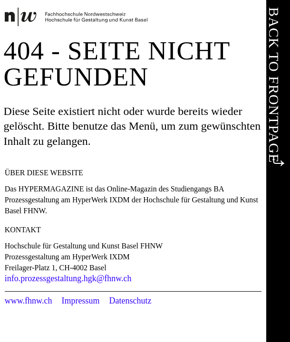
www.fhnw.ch (28, 300)
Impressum (80, 300)
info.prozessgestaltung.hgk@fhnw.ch (68, 278)
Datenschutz (130, 300)
